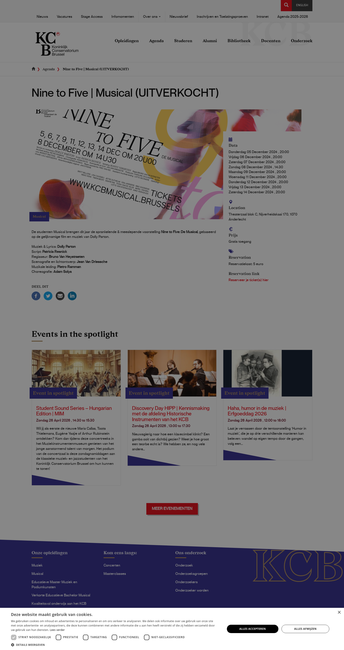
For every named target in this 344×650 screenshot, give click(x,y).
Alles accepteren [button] (252, 629)
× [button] (339, 612)
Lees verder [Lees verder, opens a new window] (57, 630)
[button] (115, 645)
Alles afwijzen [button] (305, 629)
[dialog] (172, 325)
